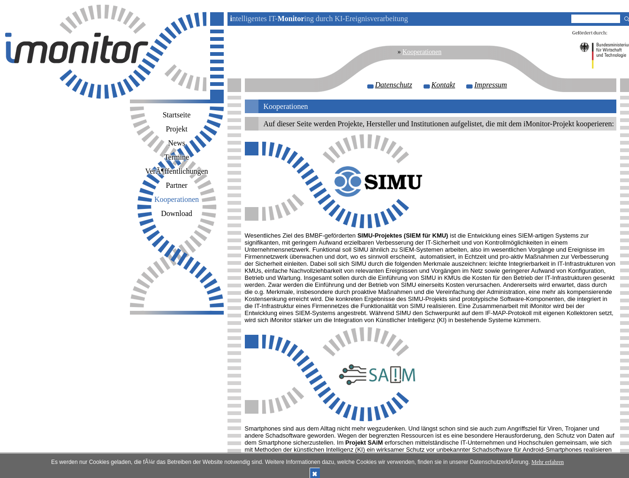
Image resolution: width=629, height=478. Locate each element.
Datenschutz (393, 85)
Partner (176, 185)
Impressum (490, 85)
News (176, 143)
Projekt (176, 129)
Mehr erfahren (547, 462)
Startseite (177, 115)
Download (176, 213)
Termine (176, 157)
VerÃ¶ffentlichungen (176, 171)
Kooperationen (421, 51)
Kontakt (443, 85)
